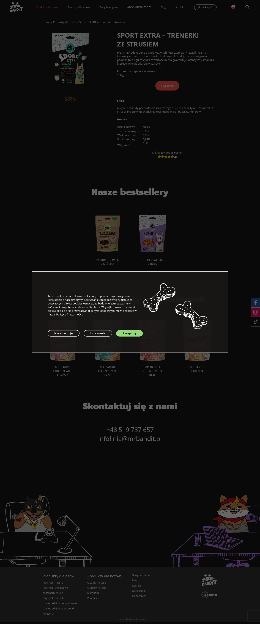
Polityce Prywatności (69, 314)
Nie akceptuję (63, 333)
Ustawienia (97, 333)
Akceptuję (129, 333)
